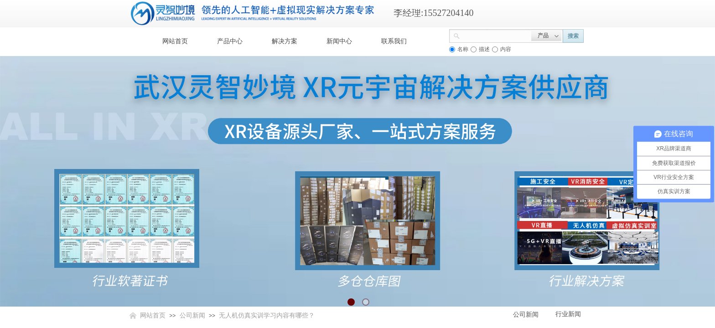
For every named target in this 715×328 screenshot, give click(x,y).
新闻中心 (339, 41)
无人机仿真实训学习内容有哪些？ (267, 315)
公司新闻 (192, 315)
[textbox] (496, 35)
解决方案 (284, 41)
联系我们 (394, 41)
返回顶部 (675, 273)
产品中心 (230, 41)
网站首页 (175, 41)
